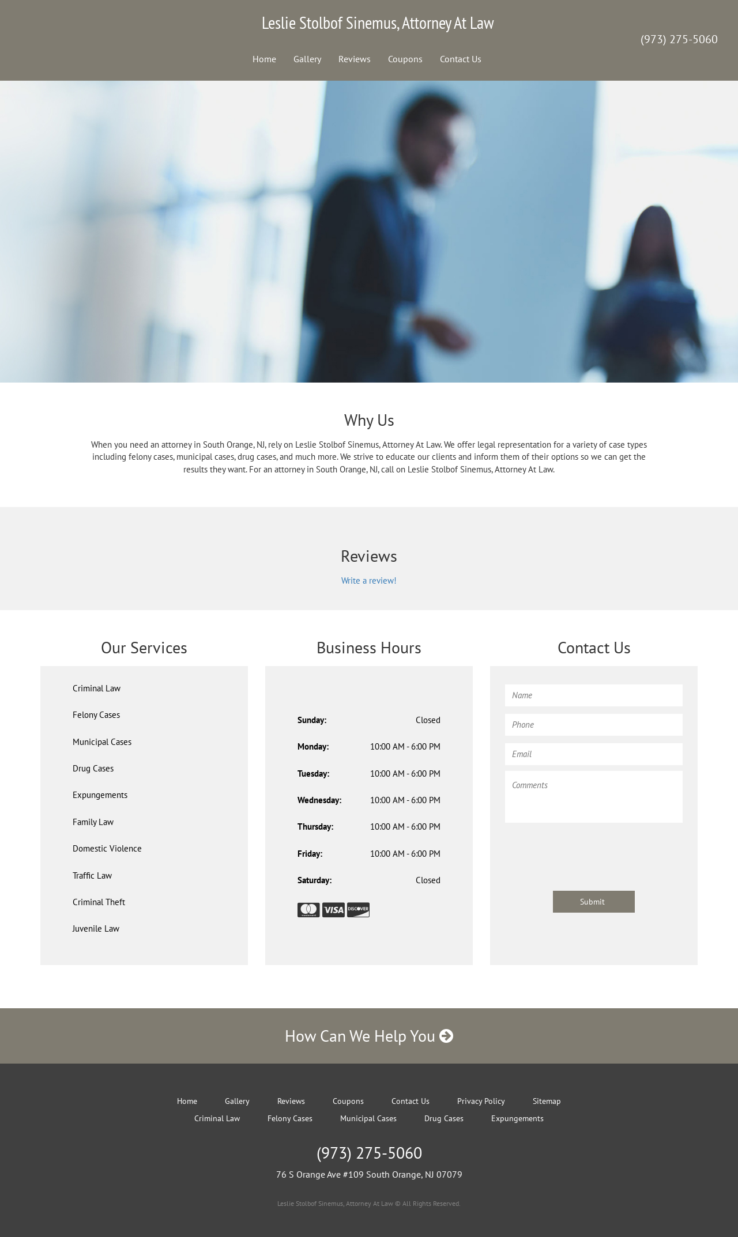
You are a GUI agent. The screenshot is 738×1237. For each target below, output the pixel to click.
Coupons (405, 59)
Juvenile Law (96, 928)
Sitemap (547, 1101)
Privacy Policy (481, 1101)
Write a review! (369, 580)
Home (264, 59)
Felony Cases (96, 714)
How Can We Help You (369, 1035)
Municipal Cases (102, 741)
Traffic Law (92, 875)
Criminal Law (97, 688)
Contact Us (460, 59)
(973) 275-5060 (679, 39)
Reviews (354, 59)
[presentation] (592, 851)
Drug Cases (93, 768)
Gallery (307, 59)
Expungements (100, 794)
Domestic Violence (107, 848)
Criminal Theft (99, 901)
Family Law (93, 821)
